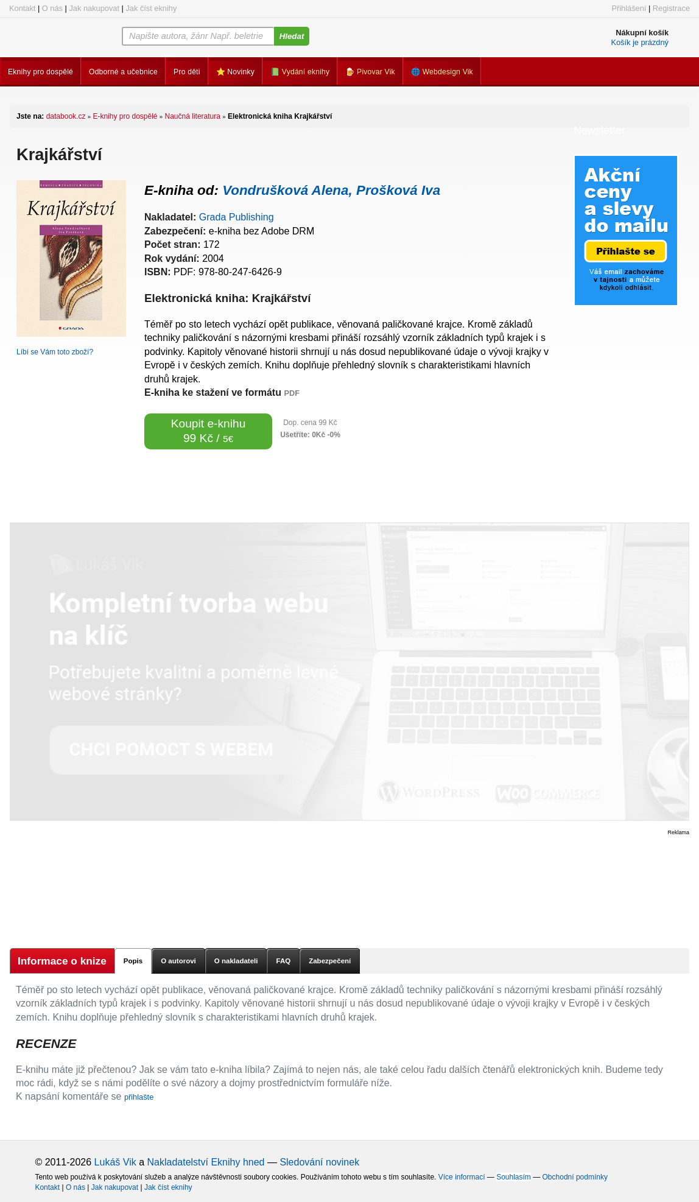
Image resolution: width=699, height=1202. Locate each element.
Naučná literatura (192, 116)
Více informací (461, 1177)
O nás (52, 8)
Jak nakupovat (94, 8)
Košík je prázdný (640, 42)
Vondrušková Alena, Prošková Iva (331, 190)
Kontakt (22, 8)
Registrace (671, 8)
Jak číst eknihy (151, 8)
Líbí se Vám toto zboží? (54, 352)
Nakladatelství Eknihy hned (205, 1162)
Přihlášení (628, 8)
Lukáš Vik (115, 1162)
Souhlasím (513, 1177)
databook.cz (66, 116)
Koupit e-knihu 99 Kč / (208, 431)
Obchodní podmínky (575, 1177)
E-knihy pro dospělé (125, 116)
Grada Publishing (236, 217)
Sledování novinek (319, 1162)
